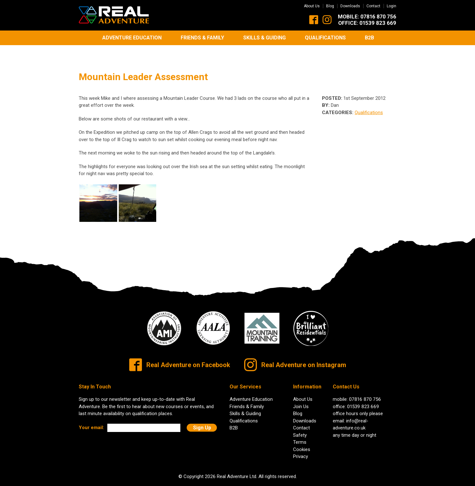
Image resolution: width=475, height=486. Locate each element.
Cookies (301, 436)
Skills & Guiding (264, 38)
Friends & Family (202, 38)
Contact (373, 6)
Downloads (350, 6)
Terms (299, 429)
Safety (300, 422)
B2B (369, 38)
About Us (312, 6)
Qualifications (325, 38)
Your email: (91, 415)
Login (391, 6)
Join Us (301, 393)
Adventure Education (132, 38)
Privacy (300, 443)
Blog (330, 6)
